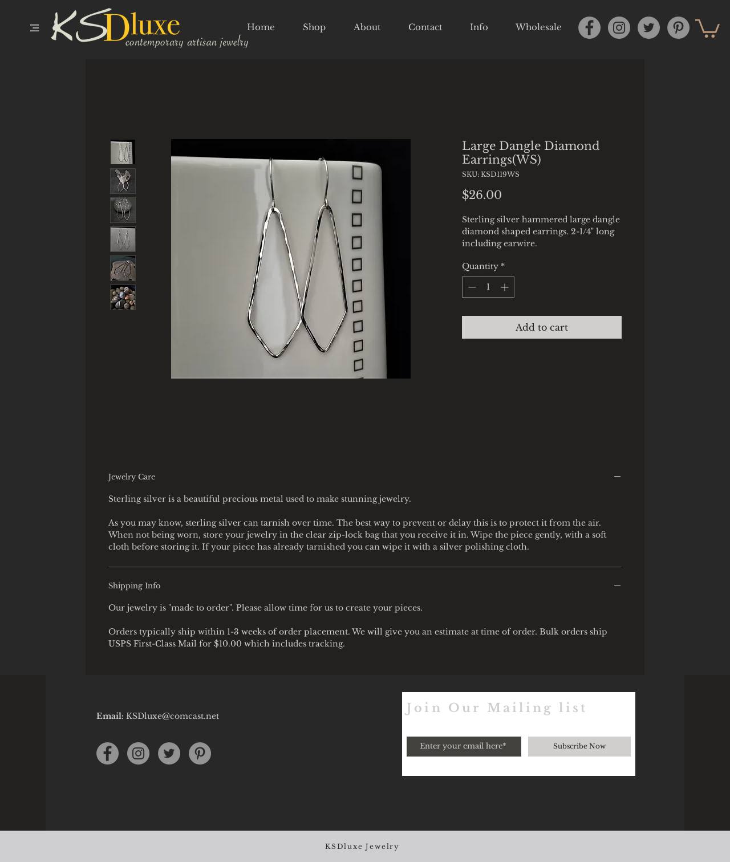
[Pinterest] (678, 28)
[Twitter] (649, 28)
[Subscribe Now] (579, 747)
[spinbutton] (488, 287)
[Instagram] (619, 28)
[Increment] (505, 287)
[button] (34, 28)
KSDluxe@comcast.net (172, 716)
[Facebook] (589, 28)
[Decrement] (471, 287)
